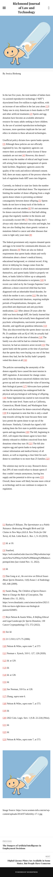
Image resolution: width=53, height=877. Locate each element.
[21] (31, 443)
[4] (23, 155)
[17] (25, 386)
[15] (43, 345)
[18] (4, 398)
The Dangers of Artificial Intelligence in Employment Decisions (22, 847)
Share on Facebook (5, 830)
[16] (25, 360)
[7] (26, 220)
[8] (30, 235)
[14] (41, 337)
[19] (4, 413)
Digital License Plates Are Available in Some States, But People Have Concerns (29, 862)
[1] (47, 106)
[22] (47, 459)
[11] (34, 295)
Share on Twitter (11, 830)
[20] (27, 432)
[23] (42, 477)
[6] (29, 208)
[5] (39, 201)
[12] (16, 310)
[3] (4, 144)
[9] (19, 250)
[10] (42, 280)
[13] (45, 326)
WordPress (32, 872)
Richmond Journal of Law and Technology (26, 7)
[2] (31, 114)
